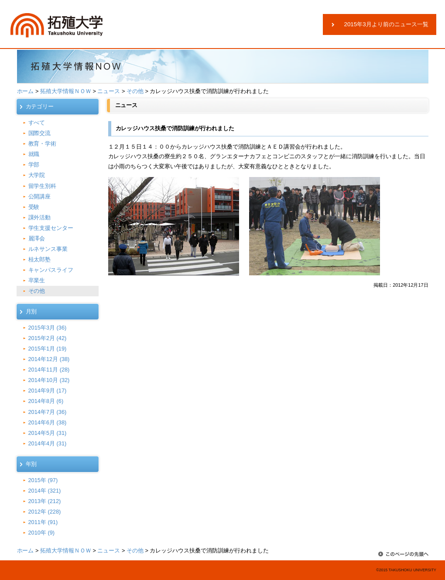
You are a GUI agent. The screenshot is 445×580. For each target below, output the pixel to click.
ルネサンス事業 (48, 249)
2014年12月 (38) (49, 359)
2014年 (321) (44, 490)
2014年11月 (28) (49, 369)
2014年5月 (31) (47, 433)
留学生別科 (42, 186)
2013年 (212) (44, 501)
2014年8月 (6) (46, 401)
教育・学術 (42, 143)
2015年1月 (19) (47, 348)
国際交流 (39, 133)
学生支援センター (51, 228)
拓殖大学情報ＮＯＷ (65, 91)
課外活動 (39, 217)
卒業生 (36, 280)
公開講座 (39, 196)
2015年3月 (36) (47, 327)
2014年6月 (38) (47, 422)
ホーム (25, 91)
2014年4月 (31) (47, 443)
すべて (36, 122)
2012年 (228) (44, 511)
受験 (34, 207)
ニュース (108, 91)
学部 (34, 164)
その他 (135, 91)
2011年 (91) (43, 522)
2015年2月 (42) (47, 338)
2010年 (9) (41, 532)
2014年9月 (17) (47, 390)
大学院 (36, 175)
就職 (34, 154)
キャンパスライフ (51, 270)
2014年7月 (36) (47, 412)
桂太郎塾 (39, 259)
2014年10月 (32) (49, 380)
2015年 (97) (43, 480)
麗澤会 (36, 238)
